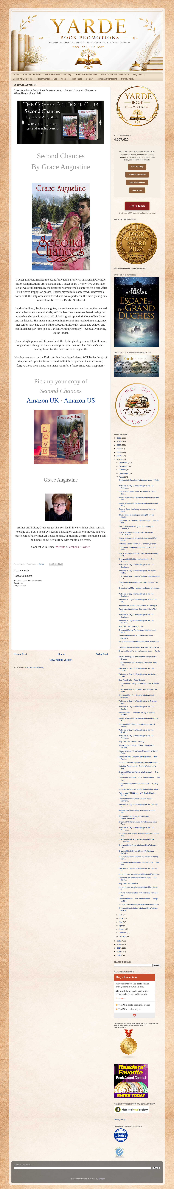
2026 (119, 438)
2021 (119, 456)
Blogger (101, 1179)
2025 (119, 441)
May (121, 922)
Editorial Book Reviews (86, 74)
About (63, 79)
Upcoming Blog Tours (22, 79)
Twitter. (85, 547)
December (123, 463)
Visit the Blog (137, 167)
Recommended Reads (47, 79)
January (122, 936)
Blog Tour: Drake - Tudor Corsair (132, 680)
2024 (119, 445)
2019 (119, 941)
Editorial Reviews (137, 182)
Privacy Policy (127, 79)
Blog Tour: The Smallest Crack (131, 626)
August (122, 477)
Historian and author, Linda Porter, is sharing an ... (139, 605)
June (121, 918)
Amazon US (79, 400)
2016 (119, 952)
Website (60, 547)
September (124, 473)
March (122, 929)
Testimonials (76, 79)
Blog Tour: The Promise (128, 884)
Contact (89, 79)
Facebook (73, 547)
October (122, 470)
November (123, 466)
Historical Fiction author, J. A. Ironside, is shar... (138, 544)
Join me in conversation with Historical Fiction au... (139, 763)
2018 (119, 944)
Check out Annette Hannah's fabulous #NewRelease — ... (134, 817)
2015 (119, 955)
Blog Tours (137, 74)
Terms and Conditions (107, 79)
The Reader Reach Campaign (58, 74)
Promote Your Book (32, 74)
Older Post (102, 654)
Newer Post (20, 654)
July (121, 915)
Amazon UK (43, 400)
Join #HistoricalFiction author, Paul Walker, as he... (139, 789)
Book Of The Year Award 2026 (115, 74)
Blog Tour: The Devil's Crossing (131, 741)
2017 (119, 948)
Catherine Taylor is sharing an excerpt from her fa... (139, 647)
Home (16, 74)
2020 (119, 459)
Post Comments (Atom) (34, 667)
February (123, 933)
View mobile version (60, 659)
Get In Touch (137, 205)
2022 (119, 452)
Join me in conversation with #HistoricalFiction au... (139, 874)
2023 (119, 449)
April (121, 926)
